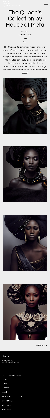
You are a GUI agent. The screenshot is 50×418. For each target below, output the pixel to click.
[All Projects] (21, 405)
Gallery (5, 388)
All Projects (7, 405)
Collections (7, 401)
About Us (6, 409)
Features (6, 396)
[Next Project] (41, 345)
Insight (5, 392)
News (4, 383)
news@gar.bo (13, 362)
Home (5, 379)
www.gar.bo (7, 3)
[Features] (21, 396)
